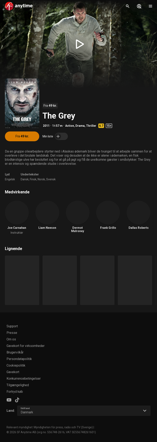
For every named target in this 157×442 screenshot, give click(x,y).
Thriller (91, 125)
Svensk (51, 179)
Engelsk (10, 179)
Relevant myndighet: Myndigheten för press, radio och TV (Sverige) (50, 427)
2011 (46, 125)
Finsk (33, 179)
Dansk (25, 179)
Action (69, 125)
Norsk (41, 179)
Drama (80, 125)
